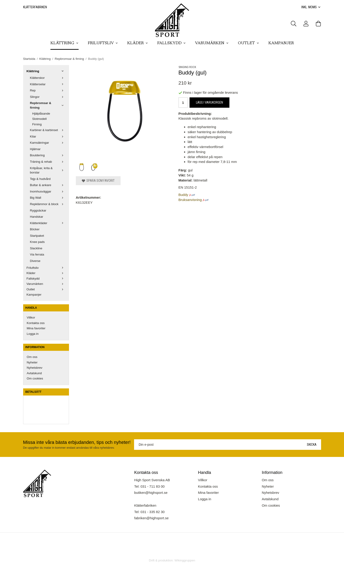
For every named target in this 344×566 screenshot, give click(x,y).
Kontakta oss (36, 323)
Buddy (183, 195)
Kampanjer (281, 43)
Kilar (48, 136)
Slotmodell (39, 119)
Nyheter (32, 362)
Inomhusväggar (48, 191)
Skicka (311, 444)
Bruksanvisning (190, 200)
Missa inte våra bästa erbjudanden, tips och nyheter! (77, 442)
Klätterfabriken (35, 7)
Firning (37, 124)
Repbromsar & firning (48, 105)
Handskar (36, 216)
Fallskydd (171, 43)
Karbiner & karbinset (48, 130)
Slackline (36, 248)
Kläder (137, 43)
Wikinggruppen (184, 560)
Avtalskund (34, 373)
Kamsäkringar (48, 142)
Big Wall (48, 197)
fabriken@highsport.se (151, 518)
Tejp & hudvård (40, 179)
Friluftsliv (103, 43)
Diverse (35, 261)
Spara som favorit (98, 180)
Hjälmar (35, 149)
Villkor (31, 317)
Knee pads (37, 242)
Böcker (35, 229)
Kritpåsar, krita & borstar (48, 170)
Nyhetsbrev (34, 367)
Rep (48, 90)
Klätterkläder (48, 223)
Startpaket (37, 235)
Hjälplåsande (41, 113)
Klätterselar (48, 84)
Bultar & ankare (48, 185)
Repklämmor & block (48, 204)
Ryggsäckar (38, 210)
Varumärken (212, 43)
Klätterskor (48, 78)
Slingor (48, 97)
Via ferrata (37, 254)
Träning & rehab (48, 161)
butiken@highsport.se (151, 493)
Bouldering (48, 155)
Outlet (248, 43)
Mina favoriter (36, 328)
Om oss (32, 357)
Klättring (64, 43)
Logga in (33, 333)
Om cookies (35, 378)
